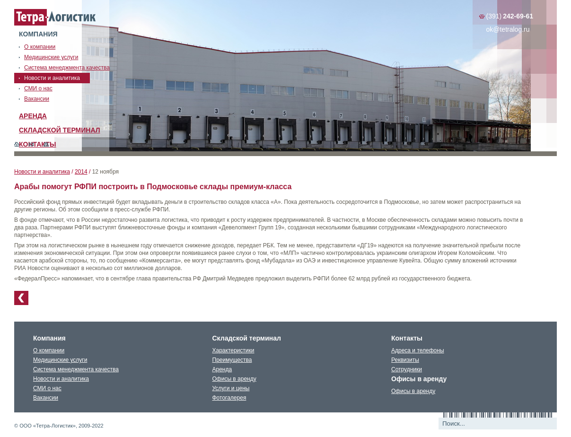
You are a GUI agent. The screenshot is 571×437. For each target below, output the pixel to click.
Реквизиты (405, 360)
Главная (16, 144)
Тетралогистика (55, 17)
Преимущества (232, 360)
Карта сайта (46, 144)
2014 (81, 171)
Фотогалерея (229, 397)
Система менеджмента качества (76, 369)
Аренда (33, 116)
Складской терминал (59, 130)
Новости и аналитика (42, 171)
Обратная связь (31, 144)
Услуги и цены (231, 388)
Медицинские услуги (60, 360)
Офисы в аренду (234, 379)
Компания (38, 34)
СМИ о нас (47, 388)
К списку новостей (21, 298)
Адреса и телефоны (417, 350)
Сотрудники (406, 369)
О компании (48, 350)
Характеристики (233, 350)
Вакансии (45, 397)
